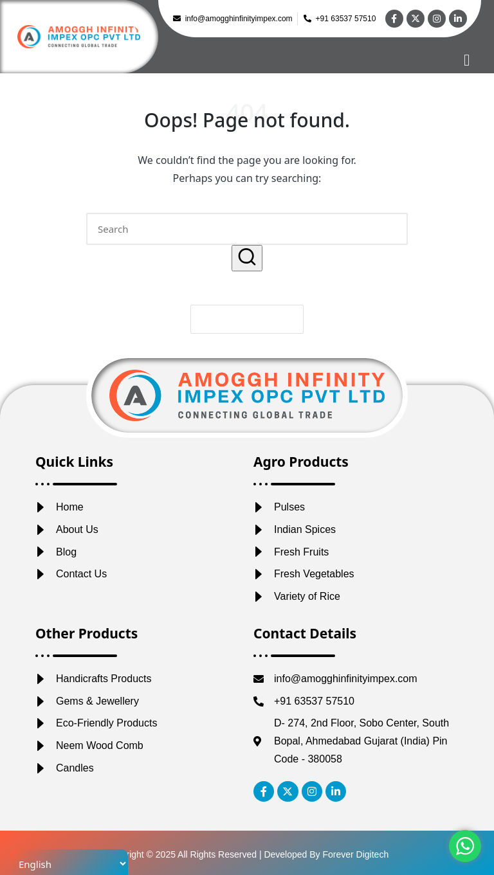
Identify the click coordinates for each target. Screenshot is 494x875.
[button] (247, 258)
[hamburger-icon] (466, 60)
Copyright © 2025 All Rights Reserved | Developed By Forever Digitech (247, 854)
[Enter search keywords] (247, 229)
